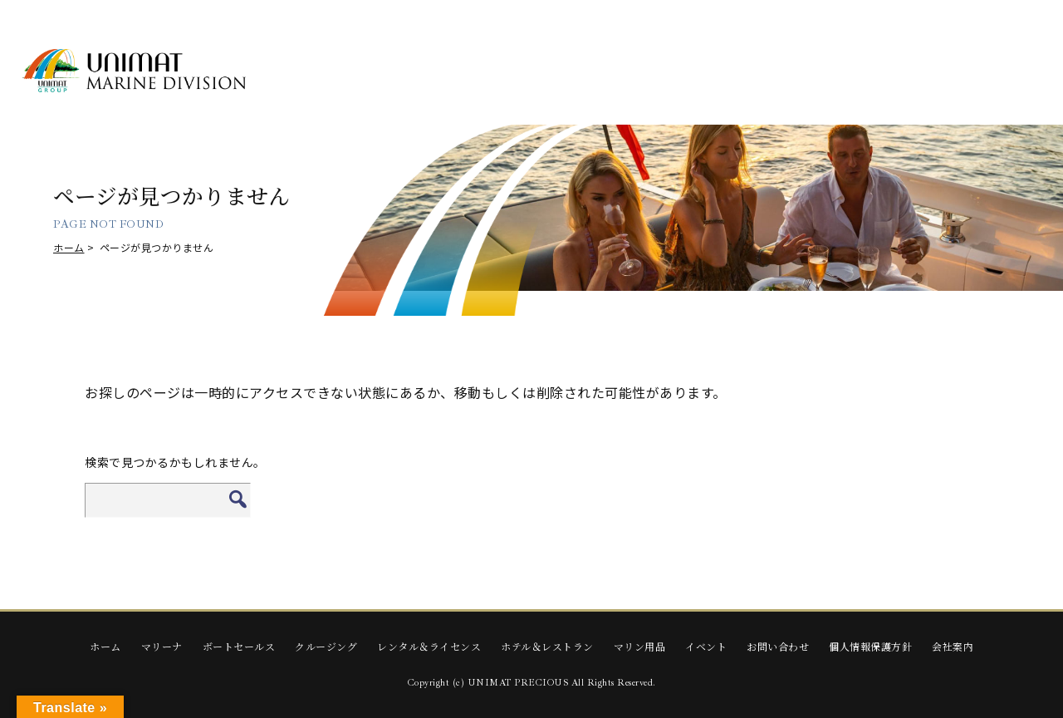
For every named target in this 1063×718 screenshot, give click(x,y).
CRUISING (542, 70)
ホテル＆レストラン (547, 646)
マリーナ (162, 646)
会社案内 (952, 646)
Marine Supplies (872, 70)
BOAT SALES (431, 70)
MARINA (321, 70)
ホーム (69, 247)
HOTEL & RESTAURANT (762, 71)
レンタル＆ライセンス (429, 646)
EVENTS (983, 70)
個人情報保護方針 (870, 646)
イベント (706, 646)
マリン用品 (640, 646)
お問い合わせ (778, 646)
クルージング (326, 646)
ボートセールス (239, 646)
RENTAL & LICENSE (652, 70)
